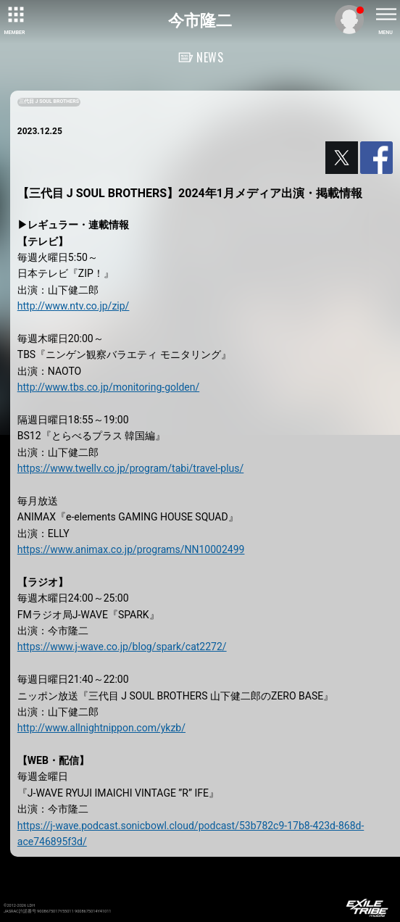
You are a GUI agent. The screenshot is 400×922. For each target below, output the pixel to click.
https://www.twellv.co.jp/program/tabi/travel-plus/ (130, 468)
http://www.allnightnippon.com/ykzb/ (101, 728)
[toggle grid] (14, 14)
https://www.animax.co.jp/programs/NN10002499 (131, 549)
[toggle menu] (385, 14)
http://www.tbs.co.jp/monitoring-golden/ (108, 387)
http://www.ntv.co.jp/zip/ (73, 306)
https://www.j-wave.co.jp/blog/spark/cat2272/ (122, 646)
